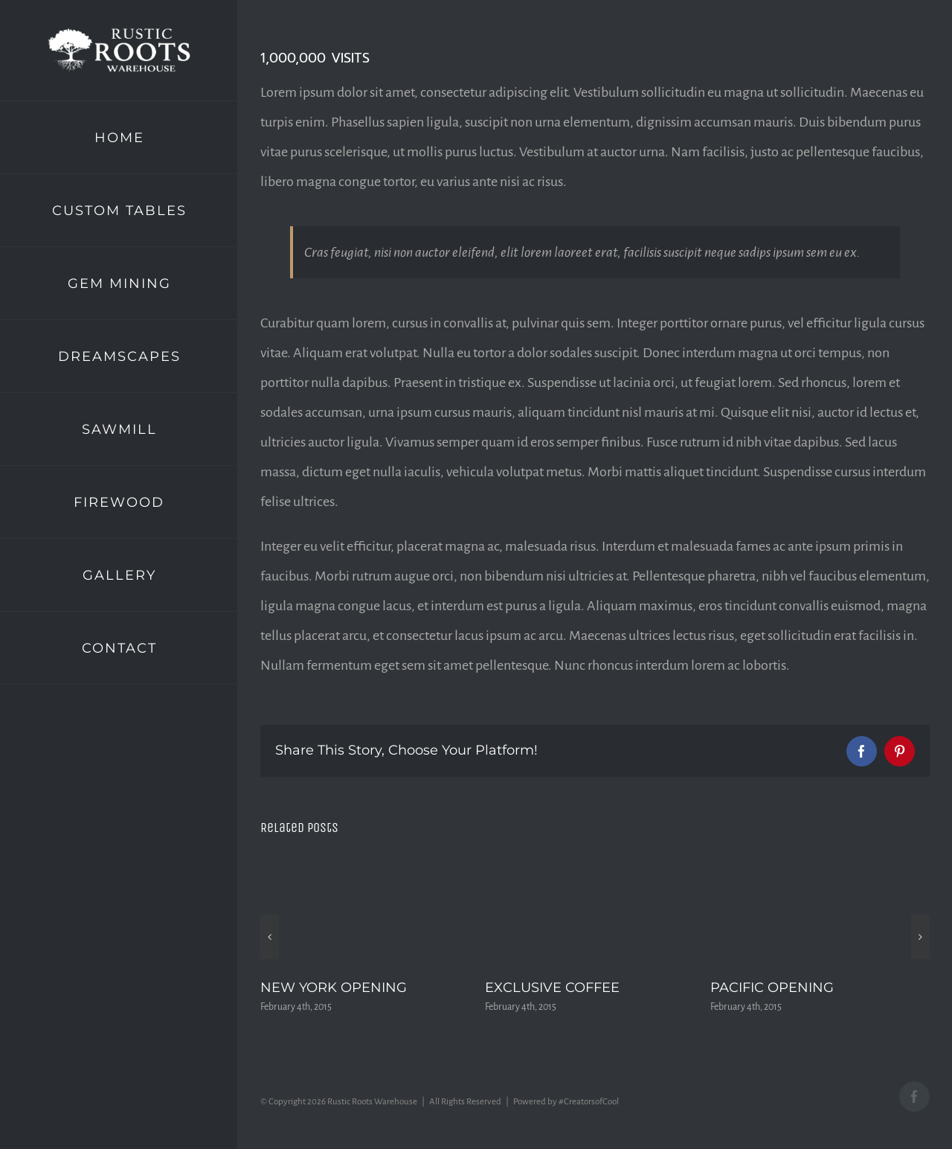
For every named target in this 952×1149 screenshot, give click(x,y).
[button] (269, 937)
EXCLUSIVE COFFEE (552, 987)
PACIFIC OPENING (772, 987)
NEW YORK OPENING (333, 987)
